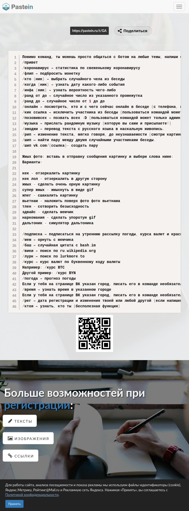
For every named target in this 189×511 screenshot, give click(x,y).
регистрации (37, 404)
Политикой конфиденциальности (31, 495)
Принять (14, 504)
